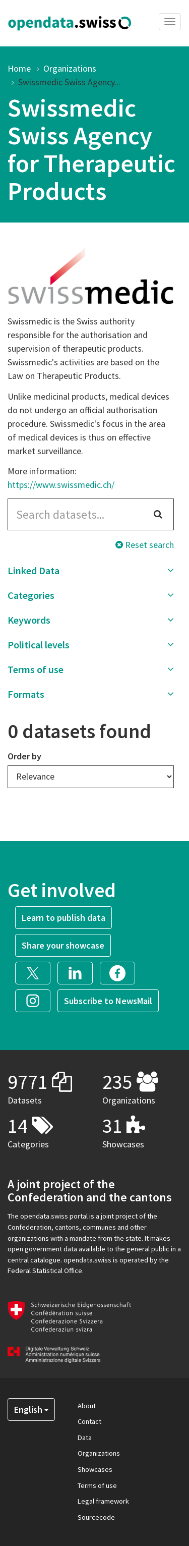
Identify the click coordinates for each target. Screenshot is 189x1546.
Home (19, 68)
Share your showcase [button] (63, 945)
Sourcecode (96, 1517)
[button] (91, 570)
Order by (24, 756)
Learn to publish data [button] (63, 917)
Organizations (69, 68)
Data (85, 1437)
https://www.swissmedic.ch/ (61, 484)
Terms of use (97, 1485)
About (87, 1405)
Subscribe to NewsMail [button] (108, 1001)
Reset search (144, 544)
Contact (89, 1421)
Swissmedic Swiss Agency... (69, 82)
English (31, 1409)
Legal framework (103, 1501)
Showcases (95, 1469)
